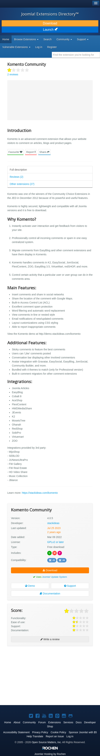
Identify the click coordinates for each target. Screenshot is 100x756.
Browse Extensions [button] (26, 39)
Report (31, 152)
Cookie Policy (58, 732)
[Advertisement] (34, 659)
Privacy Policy (40, 732)
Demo (30, 585)
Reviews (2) (16, 176)
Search (47, 39)
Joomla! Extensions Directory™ (50, 14)
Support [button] (82, 39)
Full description (18, 169)
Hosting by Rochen (50, 754)
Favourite (15, 152)
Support (70, 585)
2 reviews (12, 74)
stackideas (53, 523)
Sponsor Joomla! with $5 (83, 732)
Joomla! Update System (54, 577)
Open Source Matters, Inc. (47, 742)
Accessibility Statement (16, 732)
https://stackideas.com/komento (40, 492)
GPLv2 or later (55, 542)
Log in (38, 47)
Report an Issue (55, 736)
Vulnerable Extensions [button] (16, 47)
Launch (50, 29)
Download (50, 23)
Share (44, 152)
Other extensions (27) (22, 184)
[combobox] (76, 55)
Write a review (50, 639)
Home (5, 39)
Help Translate (35, 736)
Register (52, 47)
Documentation (50, 593)
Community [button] (64, 39)
